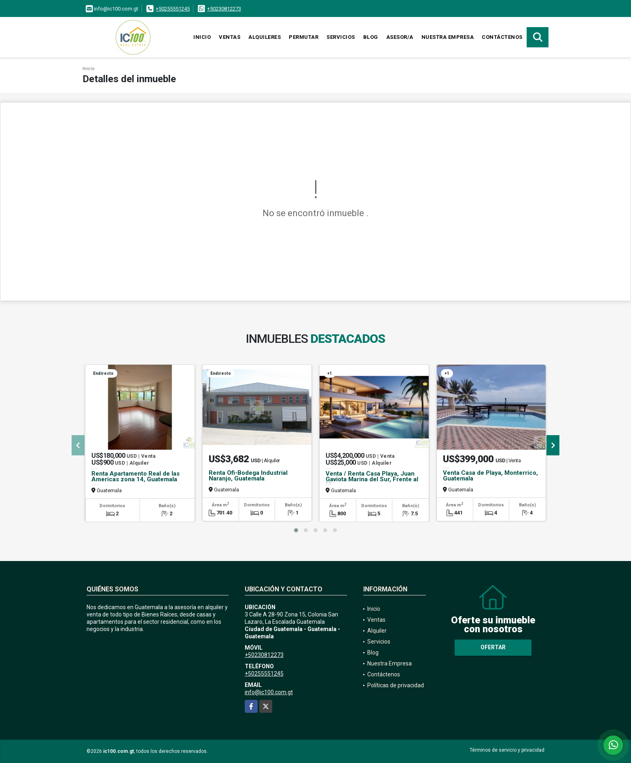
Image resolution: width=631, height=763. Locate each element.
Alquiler (377, 630)
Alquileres (264, 37)
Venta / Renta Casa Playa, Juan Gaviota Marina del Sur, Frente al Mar (372, 479)
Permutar (303, 37)
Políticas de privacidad (395, 685)
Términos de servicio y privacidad (507, 750)
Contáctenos (502, 37)
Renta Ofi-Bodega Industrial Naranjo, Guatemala (248, 475)
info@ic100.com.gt (269, 692)
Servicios (340, 37)
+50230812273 (224, 9)
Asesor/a (399, 37)
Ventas (229, 37)
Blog (370, 37)
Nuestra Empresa (447, 37)
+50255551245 (173, 9)
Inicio (202, 37)
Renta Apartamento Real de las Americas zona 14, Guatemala (135, 476)
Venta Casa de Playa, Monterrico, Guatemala (490, 475)
